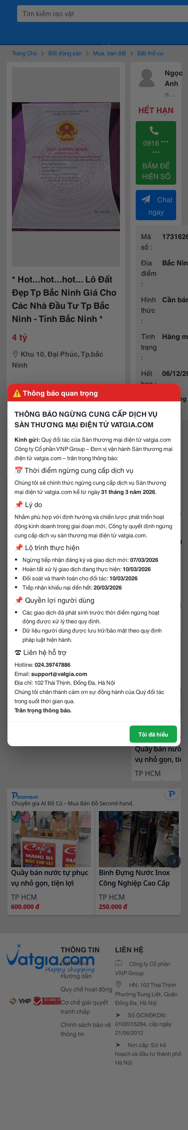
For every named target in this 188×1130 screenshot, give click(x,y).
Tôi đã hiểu (153, 734)
